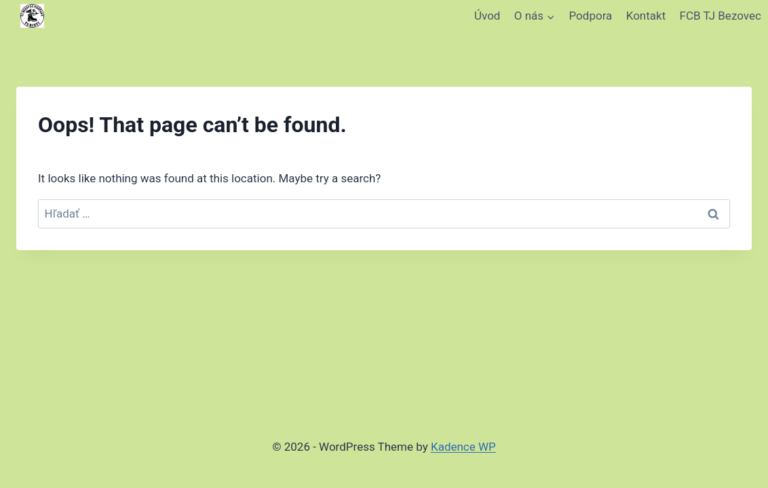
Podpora (591, 15)
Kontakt (646, 15)
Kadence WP (463, 446)
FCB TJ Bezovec (720, 15)
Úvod (487, 15)
